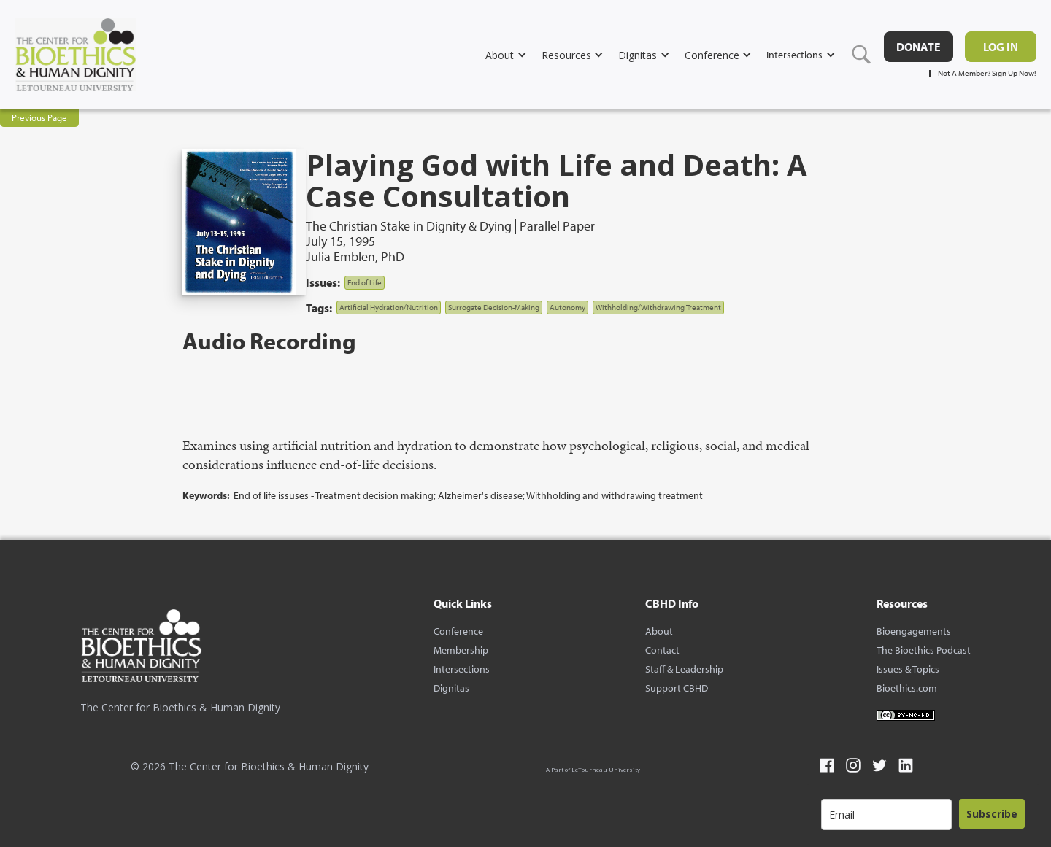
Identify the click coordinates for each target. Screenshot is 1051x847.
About (659, 631)
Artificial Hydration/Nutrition (388, 307)
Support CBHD (676, 688)
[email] (886, 814)
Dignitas (451, 688)
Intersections (462, 669)
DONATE (918, 46)
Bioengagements (914, 631)
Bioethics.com (907, 688)
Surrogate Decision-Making (493, 307)
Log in (1000, 46)
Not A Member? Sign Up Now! (987, 73)
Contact (662, 650)
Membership (461, 650)
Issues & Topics (908, 669)
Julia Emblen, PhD (355, 256)
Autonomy (567, 307)
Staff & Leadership (684, 669)
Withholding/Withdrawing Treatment (658, 307)
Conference (458, 631)
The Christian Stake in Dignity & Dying (409, 226)
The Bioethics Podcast (924, 650)
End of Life (364, 282)
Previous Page (39, 117)
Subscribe (991, 814)
